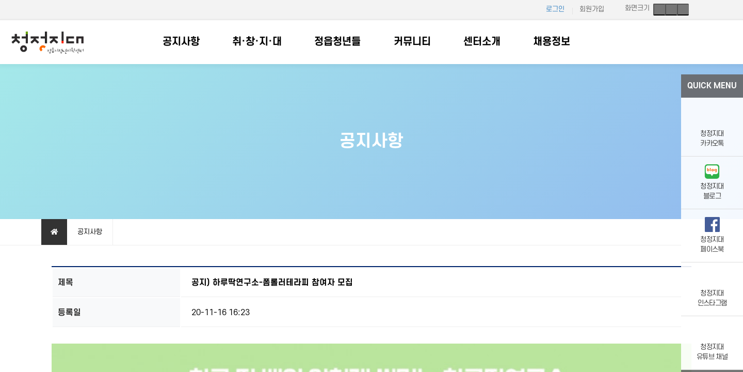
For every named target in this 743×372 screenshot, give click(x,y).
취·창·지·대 (257, 42)
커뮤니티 (412, 42)
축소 (683, 10)
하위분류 (205, 42)
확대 (659, 10)
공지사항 (181, 42)
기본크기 (671, 10)
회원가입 (591, 9)
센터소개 (481, 42)
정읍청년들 (337, 42)
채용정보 (551, 42)
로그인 (555, 9)
